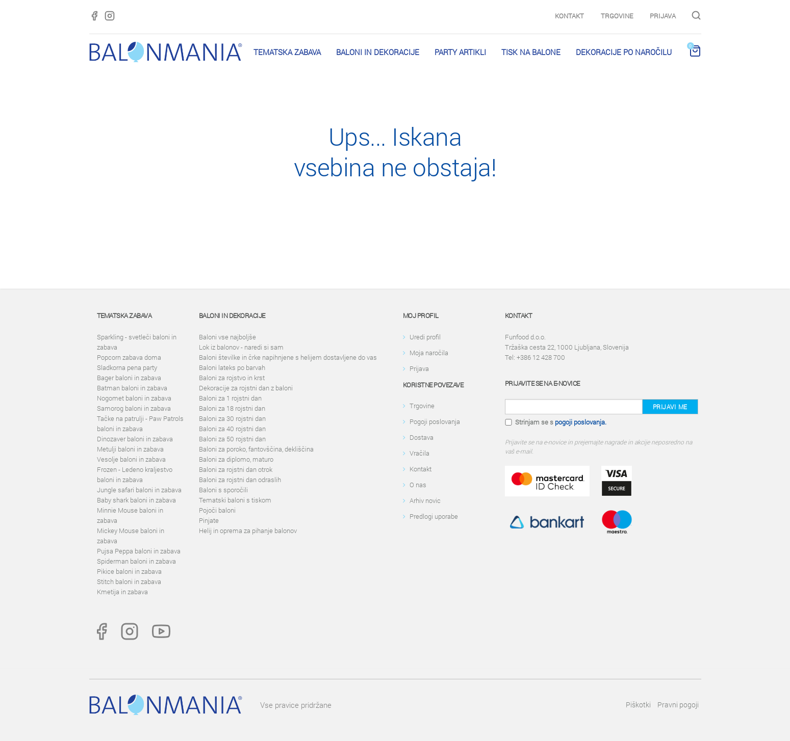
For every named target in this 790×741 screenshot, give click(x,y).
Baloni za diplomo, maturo (236, 459)
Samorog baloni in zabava (134, 408)
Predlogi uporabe (434, 516)
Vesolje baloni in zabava (131, 459)
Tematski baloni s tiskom (235, 500)
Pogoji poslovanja (435, 421)
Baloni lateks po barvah (232, 367)
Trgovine (617, 15)
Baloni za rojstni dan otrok (235, 469)
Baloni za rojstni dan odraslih (240, 479)
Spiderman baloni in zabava (136, 561)
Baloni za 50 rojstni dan (232, 438)
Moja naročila (429, 352)
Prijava (663, 15)
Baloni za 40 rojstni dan (232, 428)
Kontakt (569, 15)
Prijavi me (670, 407)
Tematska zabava (287, 52)
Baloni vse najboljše (227, 336)
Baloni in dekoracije (377, 52)
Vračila (419, 453)
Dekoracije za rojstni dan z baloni (246, 387)
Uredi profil (425, 336)
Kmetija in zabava (122, 591)
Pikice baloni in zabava (129, 571)
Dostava (422, 437)
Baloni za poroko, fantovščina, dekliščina (256, 449)
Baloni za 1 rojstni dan (230, 398)
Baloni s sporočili (223, 489)
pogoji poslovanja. (580, 422)
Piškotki (638, 704)
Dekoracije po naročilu (624, 52)
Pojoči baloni (217, 510)
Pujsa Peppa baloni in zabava (139, 550)
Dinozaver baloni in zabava (135, 438)
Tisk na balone (530, 52)
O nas (418, 484)
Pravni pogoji (678, 704)
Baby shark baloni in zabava (136, 500)
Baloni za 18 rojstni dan (232, 408)
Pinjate (209, 520)
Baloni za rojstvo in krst (232, 377)
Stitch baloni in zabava (129, 581)
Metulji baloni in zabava (130, 449)
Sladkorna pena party (127, 367)
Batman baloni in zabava (132, 387)
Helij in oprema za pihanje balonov (248, 530)
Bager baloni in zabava (129, 377)
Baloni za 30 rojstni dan (232, 418)
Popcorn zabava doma (129, 357)
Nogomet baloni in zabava (134, 398)
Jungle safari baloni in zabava (139, 489)
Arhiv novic (425, 500)
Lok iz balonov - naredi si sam (241, 347)
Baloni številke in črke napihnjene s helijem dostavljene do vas (288, 357)
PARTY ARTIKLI (460, 52)
